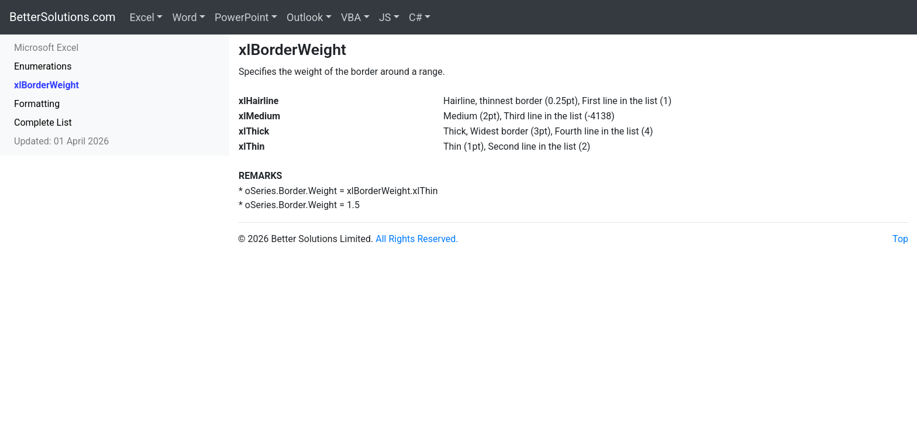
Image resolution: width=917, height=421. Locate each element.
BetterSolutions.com (62, 17)
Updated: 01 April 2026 (61, 141)
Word (184, 17)
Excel (142, 17)
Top (900, 238)
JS (385, 17)
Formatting (37, 103)
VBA (351, 17)
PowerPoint (241, 17)
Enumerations (42, 66)
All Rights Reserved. (416, 238)
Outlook (305, 17)
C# (415, 17)
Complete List (43, 122)
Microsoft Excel (46, 47)
